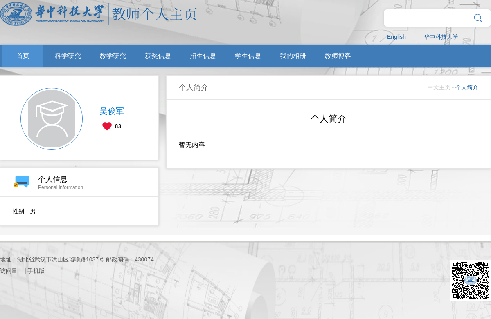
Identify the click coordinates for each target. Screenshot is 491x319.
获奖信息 (158, 55)
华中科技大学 (441, 36)
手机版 (36, 271)
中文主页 (439, 87)
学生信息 (248, 55)
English (396, 36)
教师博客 (338, 55)
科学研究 (68, 55)
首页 (22, 55)
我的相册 (293, 55)
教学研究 (113, 55)
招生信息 (203, 55)
